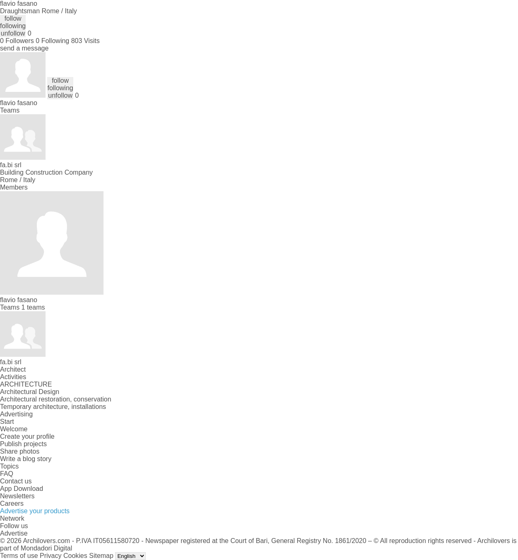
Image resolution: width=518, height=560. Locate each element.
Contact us (15, 481)
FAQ (6, 473)
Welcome (13, 429)
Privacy (50, 555)
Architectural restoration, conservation (55, 399)
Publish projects (23, 443)
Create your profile (27, 436)
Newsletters (17, 496)
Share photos (19, 451)
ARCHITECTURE (26, 384)
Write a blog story (25, 458)
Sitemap (101, 555)
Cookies (75, 555)
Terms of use (19, 555)
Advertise (14, 533)
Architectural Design (29, 391)
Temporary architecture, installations (53, 406)
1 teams (33, 307)
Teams (9, 110)
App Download (21, 488)
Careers (12, 503)
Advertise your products (35, 510)
